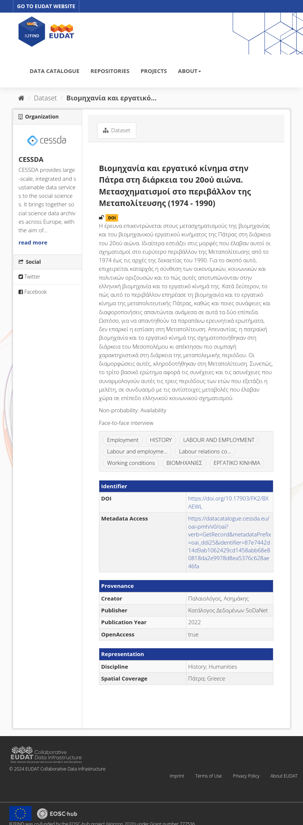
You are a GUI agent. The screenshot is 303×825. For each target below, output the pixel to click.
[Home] (21, 97)
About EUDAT (283, 776)
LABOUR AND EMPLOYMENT (218, 439)
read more (33, 242)
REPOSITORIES (109, 70)
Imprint (177, 776)
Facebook (33, 291)
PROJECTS (153, 70)
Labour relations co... (205, 451)
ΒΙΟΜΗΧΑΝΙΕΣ (184, 462)
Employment (123, 439)
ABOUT (189, 70)
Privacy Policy (246, 776)
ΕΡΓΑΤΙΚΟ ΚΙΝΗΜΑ (237, 462)
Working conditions (131, 462)
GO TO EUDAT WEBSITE (46, 6)
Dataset (45, 97)
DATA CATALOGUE (54, 70)
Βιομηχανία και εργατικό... (111, 97)
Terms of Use (208, 776)
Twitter (29, 276)
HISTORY (161, 439)
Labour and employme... (137, 451)
